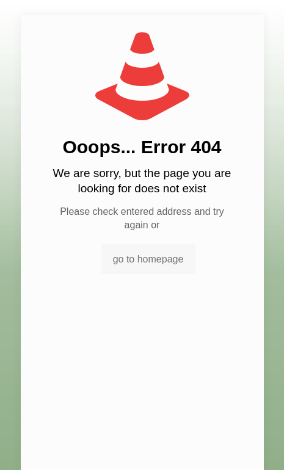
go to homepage (148, 259)
